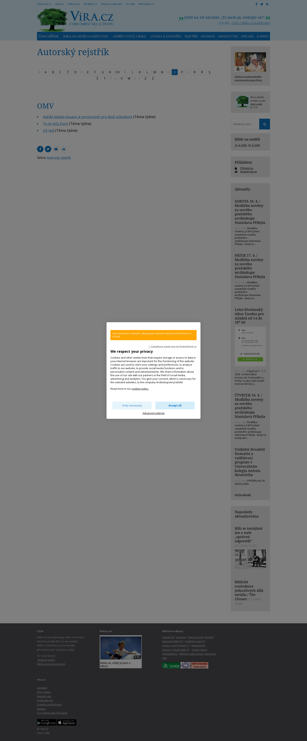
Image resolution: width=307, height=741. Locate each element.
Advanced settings (154, 413)
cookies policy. (140, 388)
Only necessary (132, 405)
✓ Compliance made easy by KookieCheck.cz (172, 346)
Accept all (175, 405)
